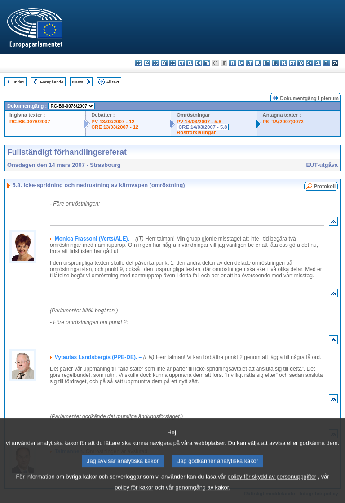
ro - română (300, 63)
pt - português (292, 63)
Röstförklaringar (196, 132)
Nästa (78, 81)
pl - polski (283, 63)
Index (19, 81)
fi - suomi (326, 63)
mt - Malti (266, 63)
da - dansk (164, 63)
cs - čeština (155, 63)
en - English (198, 63)
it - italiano (232, 63)
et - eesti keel (181, 63)
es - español (147, 63)
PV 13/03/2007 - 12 (112, 121)
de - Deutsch (172, 63)
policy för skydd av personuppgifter (271, 488)
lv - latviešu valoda (241, 63)
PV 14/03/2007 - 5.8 (199, 121)
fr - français (206, 63)
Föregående (52, 81)
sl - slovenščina (317, 63)
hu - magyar (258, 63)
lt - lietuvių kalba (249, 63)
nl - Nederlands (275, 63)
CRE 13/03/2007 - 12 (114, 127)
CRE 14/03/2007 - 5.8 (202, 127)
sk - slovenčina (309, 63)
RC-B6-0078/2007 (29, 121)
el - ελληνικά (189, 63)
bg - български (138, 63)
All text (112, 81)
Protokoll (325, 186)
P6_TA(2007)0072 (283, 121)
